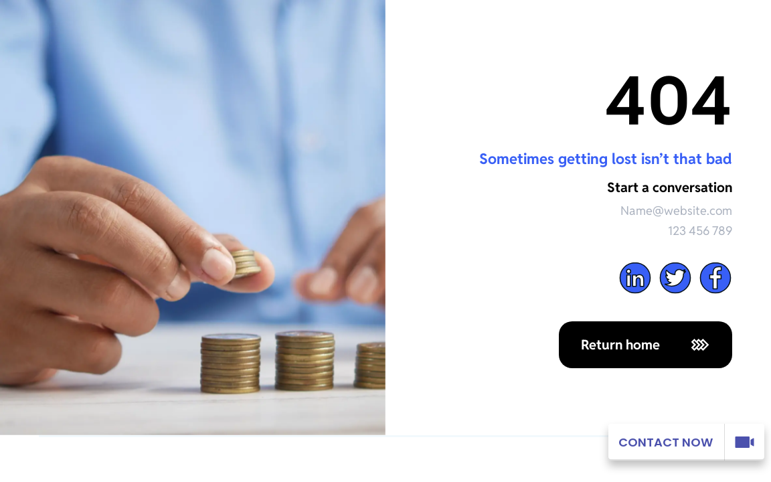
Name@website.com (676, 210)
